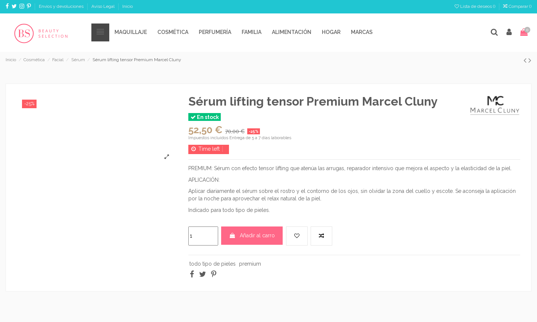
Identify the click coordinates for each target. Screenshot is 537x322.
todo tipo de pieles (212, 264)
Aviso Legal (103, 6)
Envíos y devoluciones (62, 6)
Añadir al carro (252, 235)
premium (250, 264)
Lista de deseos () (475, 6)
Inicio (127, 6)
